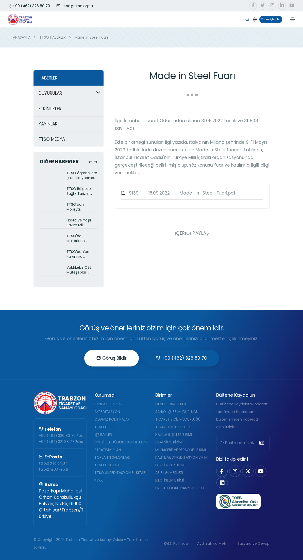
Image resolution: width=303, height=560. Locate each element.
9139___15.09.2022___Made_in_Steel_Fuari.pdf (182, 193)
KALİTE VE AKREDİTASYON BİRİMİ (181, 457)
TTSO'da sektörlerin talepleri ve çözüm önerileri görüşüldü (80, 239)
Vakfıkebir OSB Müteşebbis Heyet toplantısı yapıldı (80, 270)
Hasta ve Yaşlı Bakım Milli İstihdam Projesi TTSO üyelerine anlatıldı (80, 223)
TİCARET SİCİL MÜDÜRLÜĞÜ (177, 419)
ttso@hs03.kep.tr (54, 469)
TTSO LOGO (104, 426)
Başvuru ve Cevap (254, 543)
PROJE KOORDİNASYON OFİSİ (179, 487)
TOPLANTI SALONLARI (112, 457)
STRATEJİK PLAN (107, 449)
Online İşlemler (269, 19)
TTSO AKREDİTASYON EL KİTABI (120, 472)
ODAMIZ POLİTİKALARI (112, 419)
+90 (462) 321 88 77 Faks (61, 441)
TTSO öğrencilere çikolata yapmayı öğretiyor (81, 176)
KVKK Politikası (176, 543)
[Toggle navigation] (292, 19)
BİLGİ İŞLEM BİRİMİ (169, 480)
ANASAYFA (21, 37)
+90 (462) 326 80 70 (29, 5)
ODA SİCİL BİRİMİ (168, 442)
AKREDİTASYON (107, 411)
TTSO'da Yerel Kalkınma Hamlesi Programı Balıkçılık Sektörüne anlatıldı (78, 254)
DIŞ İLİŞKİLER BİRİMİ (170, 465)
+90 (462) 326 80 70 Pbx (61, 435)
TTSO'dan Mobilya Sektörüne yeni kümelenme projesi (79, 207)
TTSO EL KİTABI (107, 465)
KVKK (98, 480)
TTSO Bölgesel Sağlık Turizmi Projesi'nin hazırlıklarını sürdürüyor (79, 191)
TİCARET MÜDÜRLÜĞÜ (173, 426)
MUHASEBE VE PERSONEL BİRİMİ (180, 449)
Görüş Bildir (111, 358)
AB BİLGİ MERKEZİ (169, 472)
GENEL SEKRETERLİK (171, 404)
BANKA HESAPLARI (108, 404)
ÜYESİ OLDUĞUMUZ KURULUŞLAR (121, 442)
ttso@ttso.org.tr (53, 463)
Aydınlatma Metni (212, 543)
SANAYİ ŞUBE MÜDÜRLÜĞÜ (176, 411)
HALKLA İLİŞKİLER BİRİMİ (173, 434)
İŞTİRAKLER (103, 434)
